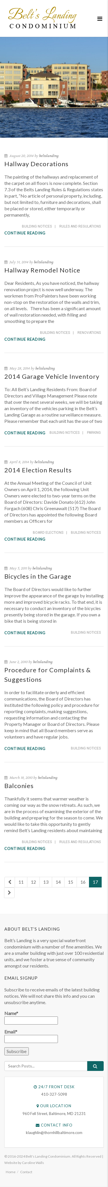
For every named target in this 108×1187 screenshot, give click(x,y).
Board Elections (48, 533)
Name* (31, 1017)
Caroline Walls (33, 1163)
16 (83, 882)
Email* (31, 1036)
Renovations (89, 333)
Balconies (19, 786)
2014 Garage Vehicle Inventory (51, 376)
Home (11, 1172)
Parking (94, 433)
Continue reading (25, 233)
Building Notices (37, 226)
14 (58, 882)
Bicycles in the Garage (37, 576)
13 (45, 882)
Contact (26, 1172)
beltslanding (49, 156)
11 (21, 882)
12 (33, 882)
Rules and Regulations (80, 226)
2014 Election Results (38, 470)
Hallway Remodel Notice (42, 270)
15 (70, 882)
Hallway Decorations (36, 164)
